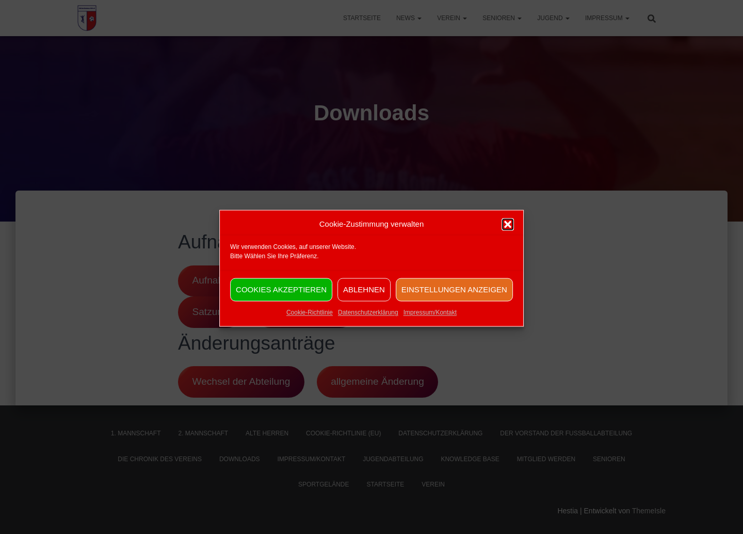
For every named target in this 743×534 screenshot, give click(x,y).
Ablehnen (364, 296)
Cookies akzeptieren (281, 296)
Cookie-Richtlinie (309, 319)
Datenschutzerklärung (368, 319)
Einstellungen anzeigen (454, 296)
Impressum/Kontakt (430, 319)
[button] (508, 231)
